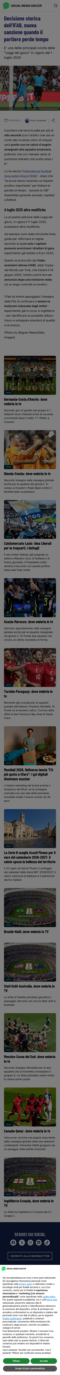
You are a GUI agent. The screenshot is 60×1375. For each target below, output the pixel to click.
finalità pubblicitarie (12, 1318)
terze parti (52, 1299)
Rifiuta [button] (16, 1361)
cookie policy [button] (49, 1296)
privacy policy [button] (26, 1284)
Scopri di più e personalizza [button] (30, 1368)
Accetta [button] (44, 1361)
